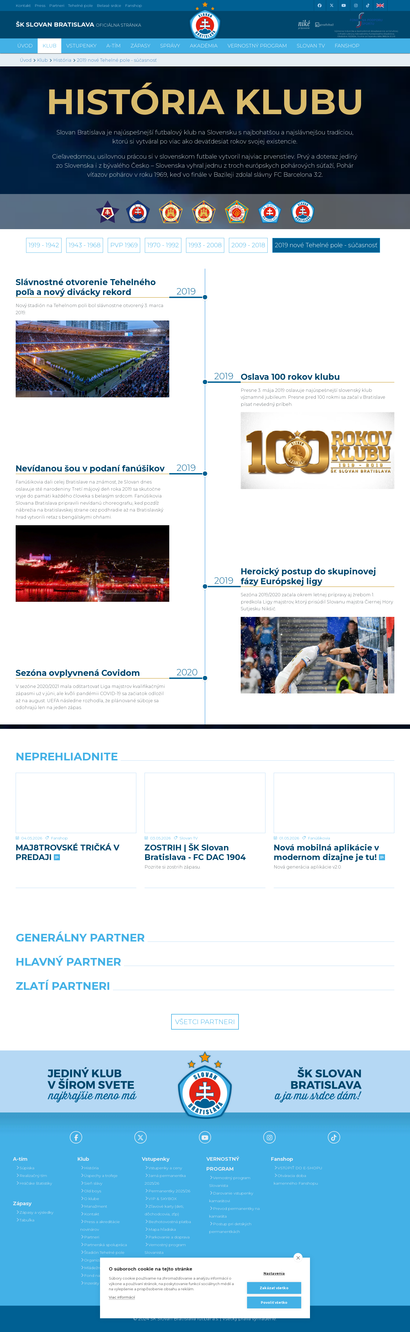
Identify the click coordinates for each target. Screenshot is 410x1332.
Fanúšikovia (319, 819)
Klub (42, 60)
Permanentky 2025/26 (167, 1190)
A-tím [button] (113, 46)
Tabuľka (25, 1220)
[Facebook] (319, 5)
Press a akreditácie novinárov (100, 1225)
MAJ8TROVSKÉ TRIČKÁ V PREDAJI (67, 833)
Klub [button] (49, 46)
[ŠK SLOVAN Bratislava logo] (205, 20)
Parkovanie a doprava (167, 1237)
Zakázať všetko (274, 1288)
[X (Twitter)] (331, 5)
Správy (170, 46)
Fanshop (133, 5)
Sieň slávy (91, 1183)
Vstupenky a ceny (163, 1167)
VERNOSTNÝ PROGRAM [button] (257, 46)
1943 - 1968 (85, 245)
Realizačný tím (31, 1175)
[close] (298, 1257)
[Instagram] (355, 5)
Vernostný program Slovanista (165, 1248)
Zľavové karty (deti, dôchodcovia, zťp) (164, 1210)
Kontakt (89, 1214)
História (62, 60)
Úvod (25, 46)
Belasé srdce (109, 5)
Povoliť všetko (274, 1302)
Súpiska (25, 1167)
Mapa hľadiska (160, 1229)
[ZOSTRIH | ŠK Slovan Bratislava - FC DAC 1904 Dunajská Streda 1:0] (205, 793)
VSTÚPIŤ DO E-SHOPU (298, 1167)
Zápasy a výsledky (34, 1212)
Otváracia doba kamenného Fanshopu (296, 1179)
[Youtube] (343, 5)
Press (40, 5)
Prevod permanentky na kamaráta (234, 1212)
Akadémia (204, 46)
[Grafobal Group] (253, 1000)
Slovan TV (188, 819)
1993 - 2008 (205, 245)
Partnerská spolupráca (103, 1244)
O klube (89, 1198)
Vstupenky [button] (81, 46)
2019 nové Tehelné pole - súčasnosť (117, 60)
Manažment (93, 1206)
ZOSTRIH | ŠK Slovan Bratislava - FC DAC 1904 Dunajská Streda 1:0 (195, 833)
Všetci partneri (205, 1022)
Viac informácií (122, 1297)
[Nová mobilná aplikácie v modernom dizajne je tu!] (334, 793)
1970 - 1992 (163, 245)
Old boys (90, 1190)
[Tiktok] (367, 5)
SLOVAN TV (311, 46)
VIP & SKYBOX (161, 1198)
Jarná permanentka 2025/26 (165, 1179)
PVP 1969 (124, 245)
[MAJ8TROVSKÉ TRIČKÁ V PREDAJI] (76, 793)
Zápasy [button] (140, 46)
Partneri (89, 1237)
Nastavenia (274, 1273)
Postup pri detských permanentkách (230, 1227)
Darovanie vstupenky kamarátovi (231, 1197)
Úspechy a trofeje (99, 1175)
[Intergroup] (156, 1000)
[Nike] (205, 951)
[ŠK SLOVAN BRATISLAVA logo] (108, 24)
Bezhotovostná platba (168, 1221)
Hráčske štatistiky (34, 1183)
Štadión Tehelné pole (102, 1252)
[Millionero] (253, 975)
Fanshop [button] (347, 46)
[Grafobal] (156, 975)
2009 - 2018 (248, 245)
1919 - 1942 (44, 245)
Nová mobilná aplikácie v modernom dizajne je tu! (329, 833)
